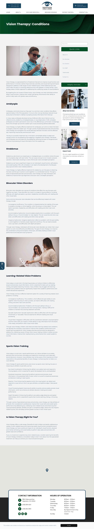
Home (8, 12)
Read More (74, 123)
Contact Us (65, 77)
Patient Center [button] (68, 12)
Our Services (66, 59)
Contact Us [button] (83, 12)
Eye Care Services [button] (32, 12)
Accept (69, 525)
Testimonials (66, 72)
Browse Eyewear (51, 12)
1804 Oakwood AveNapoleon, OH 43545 (28, 500)
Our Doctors (66, 63)
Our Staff (65, 68)
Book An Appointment (81, 6)
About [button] (18, 12)
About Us (65, 54)
